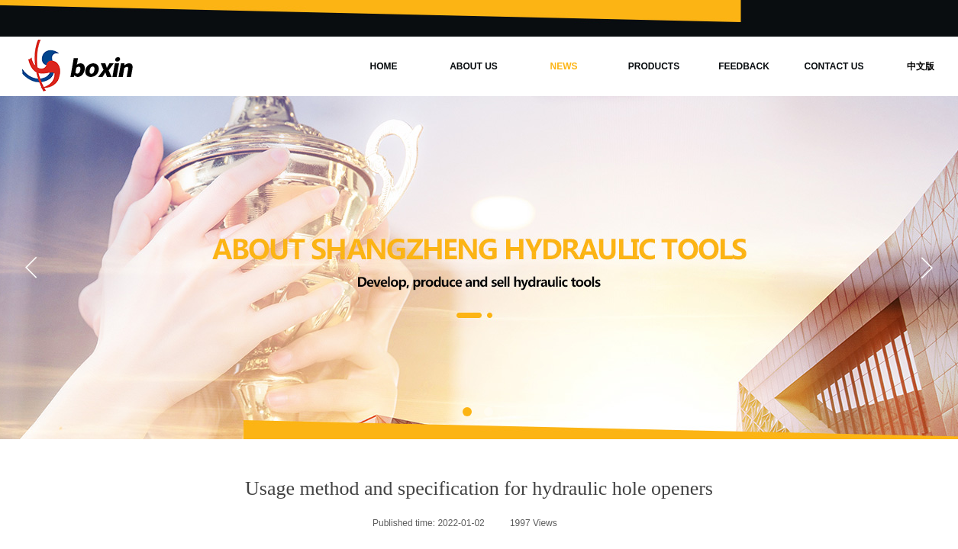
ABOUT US (474, 66)
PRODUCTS (653, 66)
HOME (384, 66)
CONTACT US (834, 66)
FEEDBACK (743, 66)
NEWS (564, 66)
